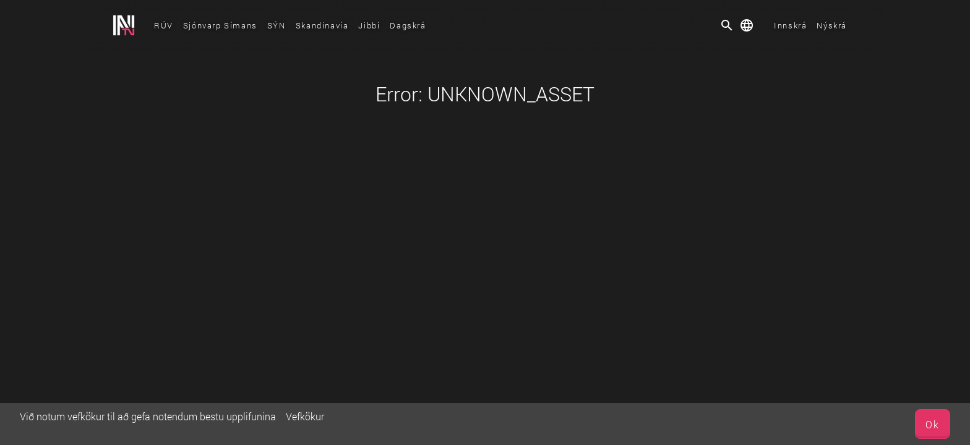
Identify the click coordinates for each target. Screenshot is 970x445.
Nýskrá (832, 25)
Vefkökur (305, 416)
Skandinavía (322, 25)
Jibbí (369, 25)
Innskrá (790, 25)
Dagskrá (408, 25)
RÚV (163, 25)
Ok (932, 424)
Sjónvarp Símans (220, 25)
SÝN (276, 25)
